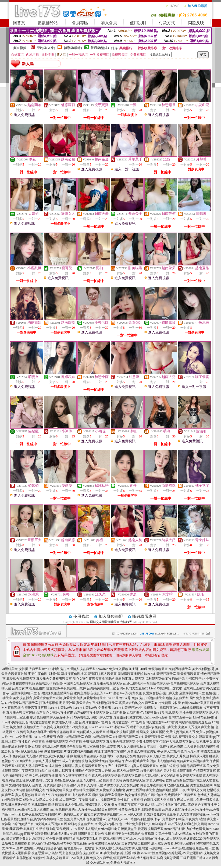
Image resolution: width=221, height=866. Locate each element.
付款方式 (167, 23)
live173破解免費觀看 (187, 708)
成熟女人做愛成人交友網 (40, 800)
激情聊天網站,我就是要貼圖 (43, 848)
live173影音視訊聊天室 (160, 674)
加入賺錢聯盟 (111, 616)
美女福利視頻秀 (203, 669)
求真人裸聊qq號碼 (159, 780)
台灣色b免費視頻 (44, 785)
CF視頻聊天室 (12, 800)
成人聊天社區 (81, 795)
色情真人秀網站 (208, 795)
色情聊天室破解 (204, 771)
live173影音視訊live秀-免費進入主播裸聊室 (142, 708)
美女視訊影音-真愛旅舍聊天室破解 (37, 698)
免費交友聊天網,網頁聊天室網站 (113, 858)
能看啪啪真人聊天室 (102, 674)
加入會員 (109, 23)
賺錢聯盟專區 (144, 616)
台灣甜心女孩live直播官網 (54, 712)
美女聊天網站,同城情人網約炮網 (54, 834)
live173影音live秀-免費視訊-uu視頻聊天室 (136, 698)
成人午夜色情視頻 (75, 761)
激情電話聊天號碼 (193, 766)
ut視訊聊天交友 (101, 717)
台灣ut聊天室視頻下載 (27, 751)
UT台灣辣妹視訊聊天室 (21, 703)
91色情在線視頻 (167, 766)
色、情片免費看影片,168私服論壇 (143, 824)
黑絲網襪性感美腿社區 (195, 722)
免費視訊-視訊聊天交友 (181, 737)
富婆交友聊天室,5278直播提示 (67, 858)
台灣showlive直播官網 (197, 703)
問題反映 (196, 23)
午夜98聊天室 (21, 761)
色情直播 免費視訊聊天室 (50, 742)
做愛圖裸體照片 (55, 751)
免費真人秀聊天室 (90, 785)
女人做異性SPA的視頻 (199, 746)
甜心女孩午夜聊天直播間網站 (94, 679)
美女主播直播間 (201, 785)
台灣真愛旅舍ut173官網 (125, 722)
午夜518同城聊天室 (135, 761)
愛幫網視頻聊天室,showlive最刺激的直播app (134, 838)
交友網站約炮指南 (80, 751)
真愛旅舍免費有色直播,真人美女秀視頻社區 (175, 814)
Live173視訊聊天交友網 (165, 688)
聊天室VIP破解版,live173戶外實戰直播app (61, 843)
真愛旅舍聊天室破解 (20, 712)
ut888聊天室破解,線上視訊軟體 (118, 853)
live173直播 (114, 712)
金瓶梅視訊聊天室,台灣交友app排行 (93, 824)
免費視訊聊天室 (166, 727)
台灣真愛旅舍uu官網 (93, 722)
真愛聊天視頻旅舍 (112, 790)
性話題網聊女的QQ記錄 (158, 775)
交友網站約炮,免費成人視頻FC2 (112, 863)
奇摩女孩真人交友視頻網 (121, 785)
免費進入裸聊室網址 (141, 751)
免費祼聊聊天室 (180, 669)
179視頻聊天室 (105, 800)
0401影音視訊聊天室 (153, 669)
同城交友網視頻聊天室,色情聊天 (111, 621)
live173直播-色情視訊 (138, 712)
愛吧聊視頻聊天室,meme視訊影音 (161, 829)
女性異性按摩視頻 (130, 800)
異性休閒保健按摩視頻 (110, 751)
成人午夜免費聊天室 (56, 795)
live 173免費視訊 (78, 717)
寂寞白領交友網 (184, 780)
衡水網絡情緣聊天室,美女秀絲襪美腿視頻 (120, 843)
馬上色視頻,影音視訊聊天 (77, 853)
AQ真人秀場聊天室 (141, 766)
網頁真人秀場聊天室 (29, 766)
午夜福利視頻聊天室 (54, 727)
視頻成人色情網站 (163, 761)
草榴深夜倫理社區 (74, 674)
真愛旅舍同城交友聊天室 (131, 717)
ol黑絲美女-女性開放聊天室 (21, 669)
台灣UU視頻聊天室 (70, 737)
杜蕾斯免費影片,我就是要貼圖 (139, 809)
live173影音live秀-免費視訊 (123, 693)
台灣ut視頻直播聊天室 (89, 712)
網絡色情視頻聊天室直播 (48, 717)
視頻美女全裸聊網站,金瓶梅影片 (135, 834)
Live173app (96, 727)
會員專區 (80, 23)
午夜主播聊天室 (116, 766)
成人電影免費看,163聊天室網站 (173, 843)
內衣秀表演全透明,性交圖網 (187, 824)
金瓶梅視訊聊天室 (24, 693)
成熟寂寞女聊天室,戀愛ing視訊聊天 (140, 848)
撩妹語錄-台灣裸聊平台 (188, 679)
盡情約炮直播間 (167, 790)
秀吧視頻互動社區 (176, 785)
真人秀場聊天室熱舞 (106, 775)
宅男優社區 (67, 703)
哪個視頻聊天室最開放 (108, 795)
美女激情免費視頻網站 (105, 761)
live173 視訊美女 (201, 742)
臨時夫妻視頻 (66, 785)
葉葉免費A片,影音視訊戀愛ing (85, 819)
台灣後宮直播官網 (34, 708)
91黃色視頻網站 (151, 771)
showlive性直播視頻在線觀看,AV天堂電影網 (171, 853)
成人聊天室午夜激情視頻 (77, 800)
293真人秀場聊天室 (125, 771)
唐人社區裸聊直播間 (178, 771)
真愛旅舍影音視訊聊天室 (160, 693)
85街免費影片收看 (168, 703)
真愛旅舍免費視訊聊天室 (54, 679)
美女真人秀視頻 (177, 756)
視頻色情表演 (112, 780)
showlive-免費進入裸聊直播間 (117, 669)
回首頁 (19, 23)
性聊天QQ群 (45, 780)
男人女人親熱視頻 (130, 746)
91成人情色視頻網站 (59, 766)
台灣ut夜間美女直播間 (132, 688)
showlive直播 (158, 717)
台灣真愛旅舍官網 (38, 722)
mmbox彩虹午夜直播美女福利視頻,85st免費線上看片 (46, 814)
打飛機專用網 (48, 703)
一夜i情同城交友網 (192, 790)
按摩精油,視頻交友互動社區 (82, 838)
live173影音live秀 (60, 708)
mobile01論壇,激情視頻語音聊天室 (190, 848)
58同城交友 (108, 746)
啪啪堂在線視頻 (46, 771)
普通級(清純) (100, 48)
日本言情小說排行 (156, 746)
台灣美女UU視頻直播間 (28, 688)
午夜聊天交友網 (168, 751)
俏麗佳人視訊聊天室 (173, 742)
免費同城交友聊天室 (91, 732)
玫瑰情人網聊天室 (89, 780)
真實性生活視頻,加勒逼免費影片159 (51, 829)
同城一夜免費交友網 (121, 756)
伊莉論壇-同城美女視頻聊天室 (70, 683)
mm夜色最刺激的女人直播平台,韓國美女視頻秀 (83, 809)
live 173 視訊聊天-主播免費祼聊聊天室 (181, 712)
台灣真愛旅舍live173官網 (160, 722)
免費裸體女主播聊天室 (180, 795)
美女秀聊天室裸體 (189, 775)
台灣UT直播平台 (180, 717)
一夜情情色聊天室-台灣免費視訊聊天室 (171, 683)
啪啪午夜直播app (142, 727)
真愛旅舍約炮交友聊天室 (136, 703)
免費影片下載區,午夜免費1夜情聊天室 (189, 819)
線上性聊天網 (25, 780)
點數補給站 (48, 23)
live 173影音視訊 (54, 669)
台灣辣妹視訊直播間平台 (55, 693)
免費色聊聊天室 (134, 780)
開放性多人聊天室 (65, 722)
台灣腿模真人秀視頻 (158, 800)
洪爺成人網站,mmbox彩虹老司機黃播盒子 (107, 829)
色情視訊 (42, 683)
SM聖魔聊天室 (65, 780)
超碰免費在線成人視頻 (90, 756)
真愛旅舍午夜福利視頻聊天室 (97, 703)
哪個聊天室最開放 (86, 790)
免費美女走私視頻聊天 (193, 761)
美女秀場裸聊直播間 (43, 775)
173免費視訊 (79, 727)
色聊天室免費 (131, 775)
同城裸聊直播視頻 (130, 674)
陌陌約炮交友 (35, 790)
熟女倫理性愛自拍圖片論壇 (144, 795)
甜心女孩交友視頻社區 (75, 775)
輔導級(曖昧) (73, 48)
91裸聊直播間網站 (71, 771)
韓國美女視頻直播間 (121, 732)
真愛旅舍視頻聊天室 (20, 679)
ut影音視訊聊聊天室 (62, 732)
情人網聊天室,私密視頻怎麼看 (158, 858)
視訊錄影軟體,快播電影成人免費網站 (57, 805)
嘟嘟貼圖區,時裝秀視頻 (94, 834)
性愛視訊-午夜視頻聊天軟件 (66, 688)
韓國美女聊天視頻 (59, 790)
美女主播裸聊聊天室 (140, 790)
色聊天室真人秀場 (98, 771)
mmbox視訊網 (133, 683)
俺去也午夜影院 (71, 746)
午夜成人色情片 (185, 800)
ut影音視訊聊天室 (125, 737)
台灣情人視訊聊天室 (80, 669)
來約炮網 (176, 746)
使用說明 (138, 23)
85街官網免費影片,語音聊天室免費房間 (34, 838)
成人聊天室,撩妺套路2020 (184, 838)
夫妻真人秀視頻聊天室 (194, 727)
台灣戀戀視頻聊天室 (101, 688)
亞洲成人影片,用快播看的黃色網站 (162, 805)
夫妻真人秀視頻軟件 (46, 761)
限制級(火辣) (46, 48)
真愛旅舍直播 (73, 698)
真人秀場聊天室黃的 (89, 766)
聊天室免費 (91, 746)
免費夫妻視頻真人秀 (180, 732)
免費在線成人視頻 (25, 756)
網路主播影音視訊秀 (88, 693)
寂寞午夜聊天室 (23, 771)
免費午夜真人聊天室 (151, 756)
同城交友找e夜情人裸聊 (56, 756)
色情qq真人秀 (190, 751)
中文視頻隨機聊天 (18, 785)
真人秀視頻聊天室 (28, 795)
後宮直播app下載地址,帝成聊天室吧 (89, 848)
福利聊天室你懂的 (158, 679)
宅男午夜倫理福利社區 (44, 674)
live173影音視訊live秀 (43, 746)
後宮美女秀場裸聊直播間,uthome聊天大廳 (113, 814)
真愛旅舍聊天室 (94, 698)
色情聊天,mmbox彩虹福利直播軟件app (134, 819)
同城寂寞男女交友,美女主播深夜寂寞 (111, 805)
